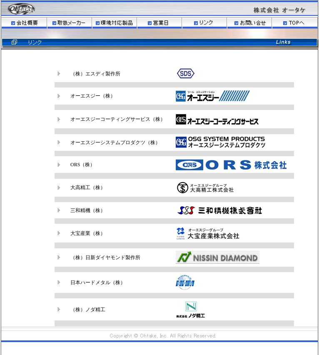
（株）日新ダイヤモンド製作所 (105, 257)
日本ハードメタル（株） (97, 282)
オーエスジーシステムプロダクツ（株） (115, 142)
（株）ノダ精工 (87, 309)
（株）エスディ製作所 (95, 74)
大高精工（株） (87, 187)
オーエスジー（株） (92, 96)
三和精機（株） (87, 210)
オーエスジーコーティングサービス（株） (117, 119)
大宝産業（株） (87, 233)
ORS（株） (82, 165)
